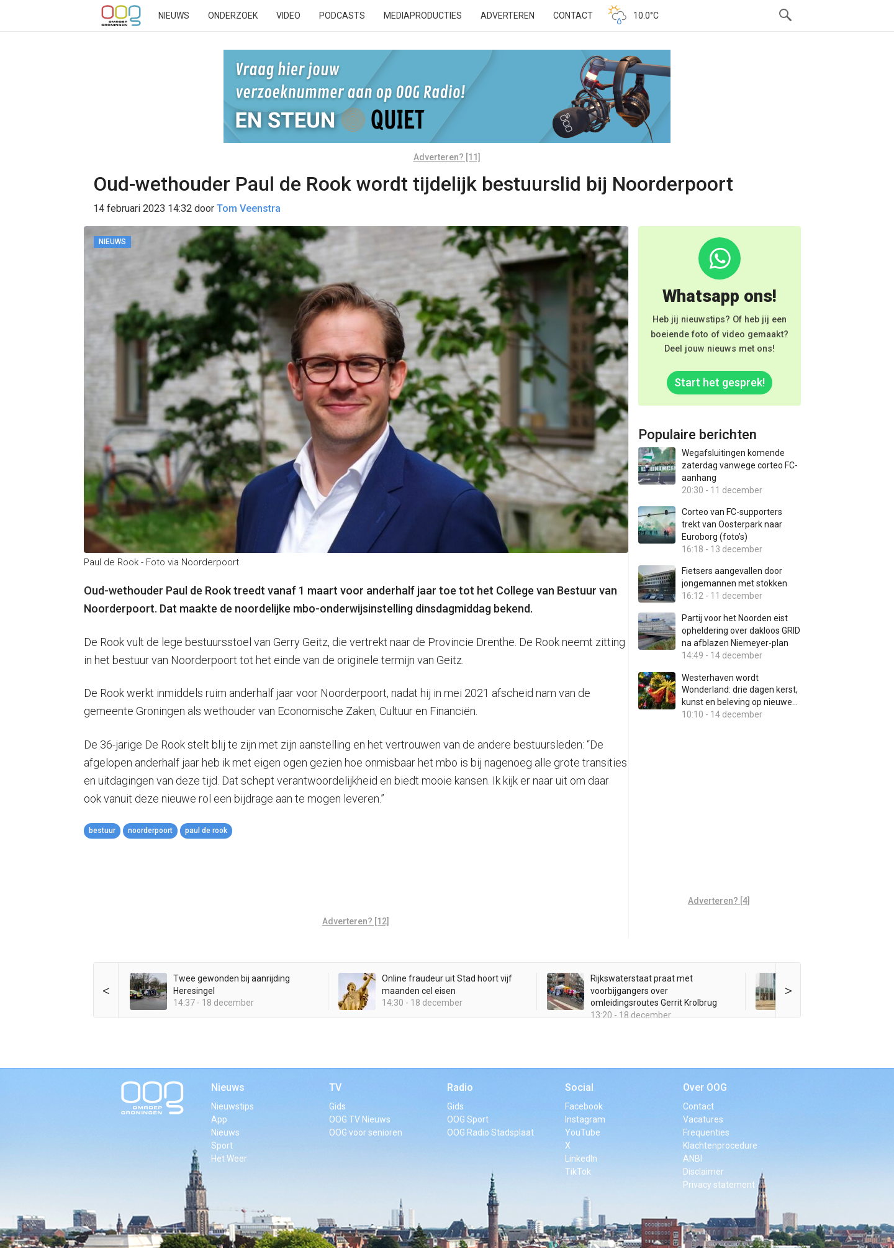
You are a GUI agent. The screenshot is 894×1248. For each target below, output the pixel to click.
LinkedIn (581, 1159)
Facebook (584, 1106)
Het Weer (229, 1159)
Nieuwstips (232, 1106)
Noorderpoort (150, 830)
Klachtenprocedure (720, 1145)
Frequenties (706, 1132)
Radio (460, 1087)
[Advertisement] (356, 879)
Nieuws (173, 15)
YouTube (582, 1132)
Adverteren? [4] (719, 901)
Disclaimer (703, 1172)
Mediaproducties (423, 15)
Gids (337, 1106)
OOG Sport (468, 1119)
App (219, 1119)
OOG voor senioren (365, 1132)
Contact (573, 15)
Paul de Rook (206, 830)
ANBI (692, 1159)
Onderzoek (233, 15)
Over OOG (705, 1087)
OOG (121, 15)
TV (335, 1087)
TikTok (578, 1172)
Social (579, 1087)
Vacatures (703, 1119)
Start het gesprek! (719, 382)
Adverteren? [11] (447, 157)
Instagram (585, 1119)
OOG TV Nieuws (360, 1119)
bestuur (102, 830)
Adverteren (508, 15)
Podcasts (342, 15)
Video (288, 15)
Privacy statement (719, 1185)
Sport (222, 1145)
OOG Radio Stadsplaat (490, 1132)
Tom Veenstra (249, 208)
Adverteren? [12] (355, 921)
